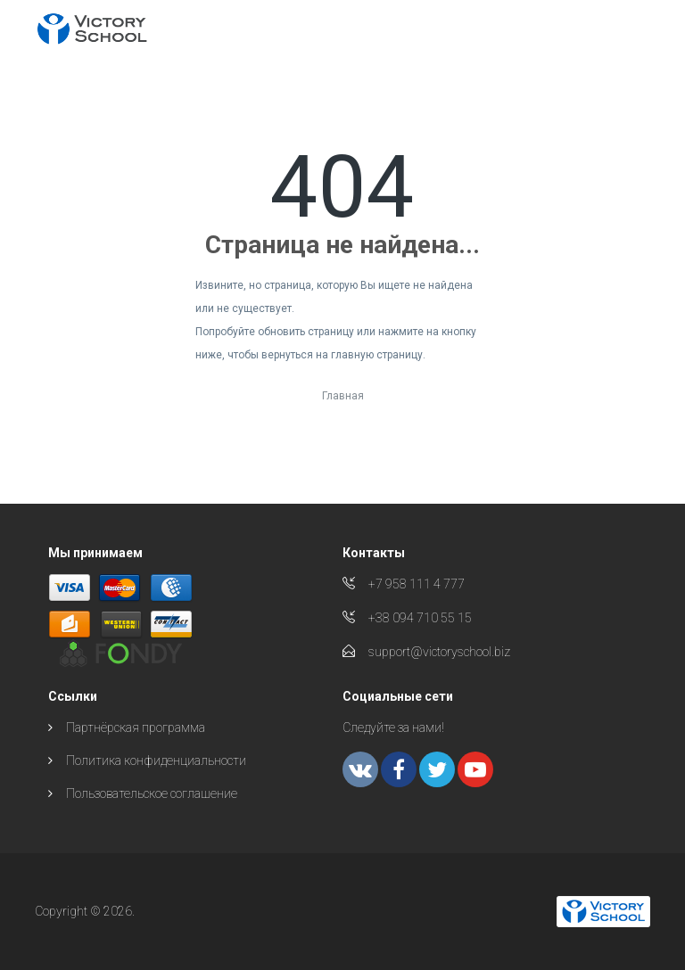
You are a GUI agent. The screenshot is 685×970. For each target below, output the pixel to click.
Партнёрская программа (135, 727)
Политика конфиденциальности (156, 760)
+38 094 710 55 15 (420, 618)
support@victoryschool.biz (439, 652)
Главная (343, 396)
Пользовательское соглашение (151, 793)
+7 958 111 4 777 (416, 584)
